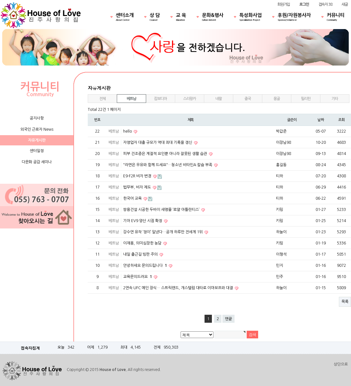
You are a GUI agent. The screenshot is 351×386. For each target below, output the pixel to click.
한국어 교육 (133, 198)
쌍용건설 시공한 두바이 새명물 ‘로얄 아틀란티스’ (161, 210)
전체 (102, 99)
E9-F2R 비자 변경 (137, 176)
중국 (247, 99)
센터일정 (37, 151)
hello (128, 131)
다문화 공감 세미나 (37, 162)
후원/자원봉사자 (294, 17)
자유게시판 (37, 140)
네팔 (218, 99)
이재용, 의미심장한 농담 (142, 243)
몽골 (276, 99)
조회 (341, 120)
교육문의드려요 (138, 277)
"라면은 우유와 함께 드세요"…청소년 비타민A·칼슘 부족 (168, 165)
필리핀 (305, 99)
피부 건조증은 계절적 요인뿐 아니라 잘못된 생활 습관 (165, 154)
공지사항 (37, 118)
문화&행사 (212, 17)
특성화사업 (250, 17)
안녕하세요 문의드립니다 (145, 265)
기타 (335, 99)
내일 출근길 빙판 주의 (141, 254)
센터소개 (125, 17)
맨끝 (228, 319)
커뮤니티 (336, 17)
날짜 (320, 120)
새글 (344, 4)
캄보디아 (160, 99)
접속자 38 (325, 4)
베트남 (131, 99)
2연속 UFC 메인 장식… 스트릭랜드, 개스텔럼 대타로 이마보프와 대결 (178, 288)
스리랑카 (189, 99)
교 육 (181, 17)
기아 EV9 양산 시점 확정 (143, 221)
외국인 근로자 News (36, 129)
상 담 (155, 17)
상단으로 (341, 364)
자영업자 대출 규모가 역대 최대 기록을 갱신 (158, 142)
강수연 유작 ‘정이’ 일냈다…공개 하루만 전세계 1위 (163, 232)
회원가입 (283, 4)
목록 (344, 302)
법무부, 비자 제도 (137, 187)
